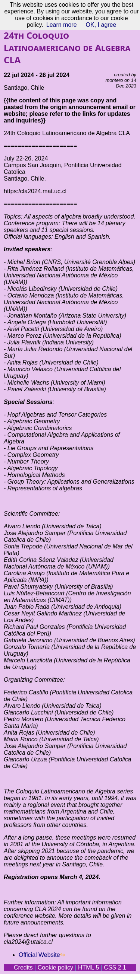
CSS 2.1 (115, 967)
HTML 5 (88, 967)
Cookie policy (55, 967)
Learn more (61, 25)
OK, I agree (101, 25)
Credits (23, 967)
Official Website (39, 955)
